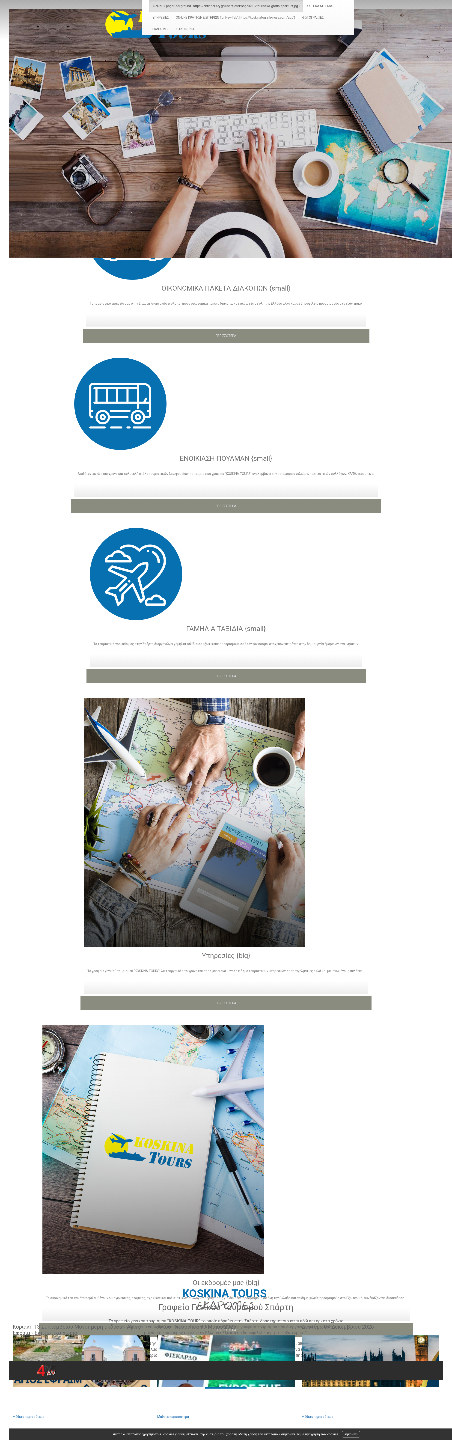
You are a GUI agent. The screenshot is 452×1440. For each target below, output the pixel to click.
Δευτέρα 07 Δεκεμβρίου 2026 (338, 1327)
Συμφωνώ (351, 1434)
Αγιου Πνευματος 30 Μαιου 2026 (196, 1327)
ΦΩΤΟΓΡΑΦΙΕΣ (313, 17)
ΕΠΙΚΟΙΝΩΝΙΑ (185, 29)
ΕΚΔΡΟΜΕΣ (160, 29)
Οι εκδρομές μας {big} (226, 1282)
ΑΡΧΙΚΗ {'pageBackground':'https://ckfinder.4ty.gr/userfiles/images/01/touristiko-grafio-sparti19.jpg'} (226, 6)
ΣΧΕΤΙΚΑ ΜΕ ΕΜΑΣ (320, 6)
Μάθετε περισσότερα (28, 1417)
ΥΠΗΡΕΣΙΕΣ (160, 17)
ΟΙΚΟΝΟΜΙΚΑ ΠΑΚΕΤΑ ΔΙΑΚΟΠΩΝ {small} (226, 288)
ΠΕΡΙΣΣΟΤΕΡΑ (226, 336)
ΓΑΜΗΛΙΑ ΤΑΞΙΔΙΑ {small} (226, 628)
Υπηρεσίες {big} (226, 955)
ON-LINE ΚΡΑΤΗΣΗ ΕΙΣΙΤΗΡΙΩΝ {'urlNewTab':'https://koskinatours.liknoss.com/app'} (235, 17)
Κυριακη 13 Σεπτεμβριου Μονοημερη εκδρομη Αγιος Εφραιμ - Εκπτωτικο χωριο (76, 1330)
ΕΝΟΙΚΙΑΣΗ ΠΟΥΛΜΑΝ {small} (226, 458)
